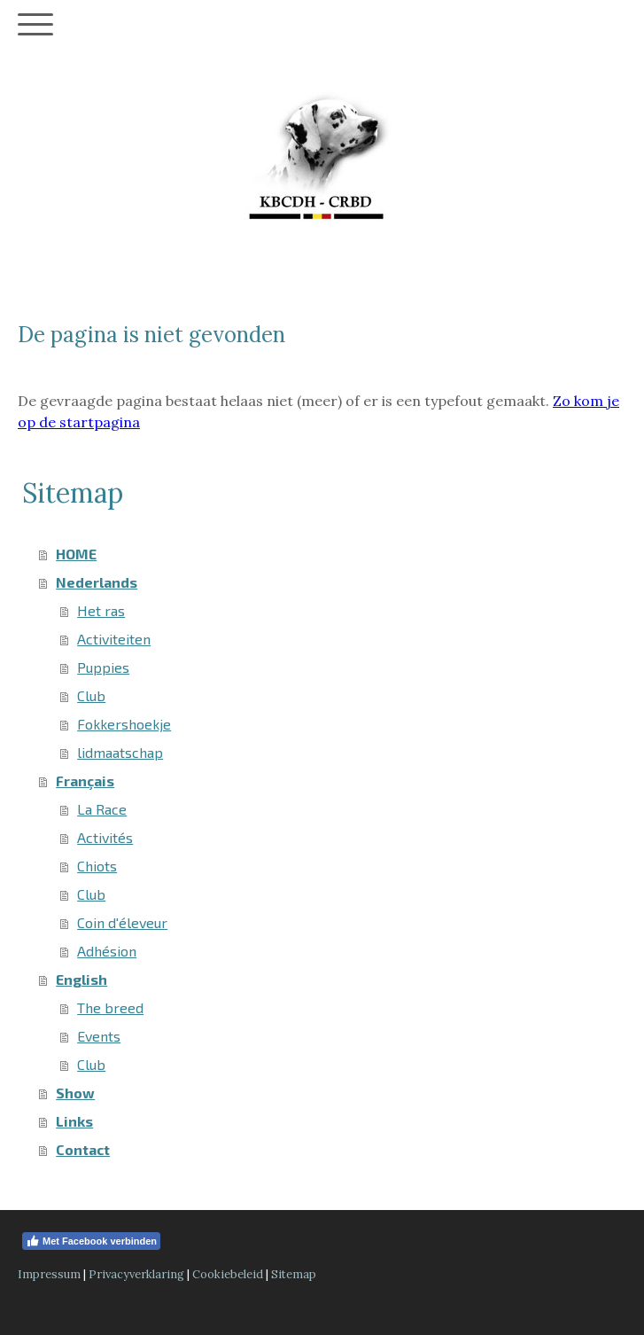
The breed (110, 1007)
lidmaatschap (120, 752)
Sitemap (293, 1274)
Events (98, 1035)
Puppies (103, 667)
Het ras (101, 610)
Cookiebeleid (227, 1274)
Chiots (97, 865)
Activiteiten (114, 638)
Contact (83, 1149)
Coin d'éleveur (122, 922)
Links (74, 1120)
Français (85, 780)
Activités (105, 837)
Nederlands (96, 582)
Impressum (49, 1274)
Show (75, 1092)
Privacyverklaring (136, 1274)
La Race (102, 808)
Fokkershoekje (124, 723)
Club (91, 695)
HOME (76, 553)
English (81, 979)
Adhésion (106, 950)
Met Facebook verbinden (91, 1241)
